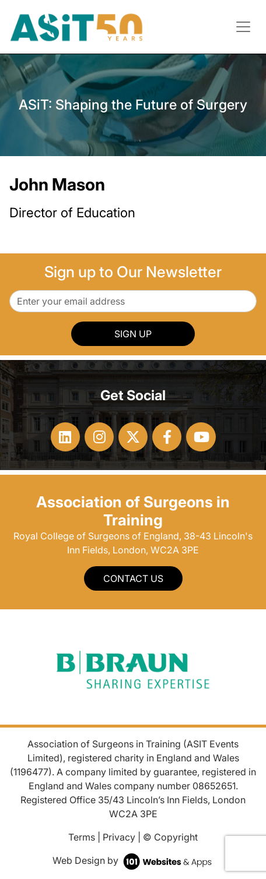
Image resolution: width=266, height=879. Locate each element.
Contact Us (133, 578)
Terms (81, 837)
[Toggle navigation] (243, 26)
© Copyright (170, 837)
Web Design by (133, 860)
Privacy (119, 837)
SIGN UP (133, 334)
